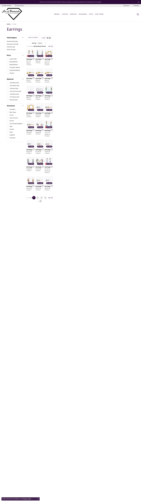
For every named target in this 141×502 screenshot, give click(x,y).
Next (131, 46)
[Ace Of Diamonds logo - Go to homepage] (12, 14)
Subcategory (12, 37)
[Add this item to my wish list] (60, 86)
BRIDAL (57, 14)
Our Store (99, 14)
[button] (126, 5)
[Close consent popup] (38, 498)
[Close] (138, 2)
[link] (6, 5)
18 (88, 409)
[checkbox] (12, 59)
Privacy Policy (27, 499)
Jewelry (8, 24)
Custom (65, 14)
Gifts (91, 14)
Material (10, 79)
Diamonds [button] (83, 14)
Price (9, 55)
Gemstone (11, 106)
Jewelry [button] (73, 14)
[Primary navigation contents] (79, 14)
